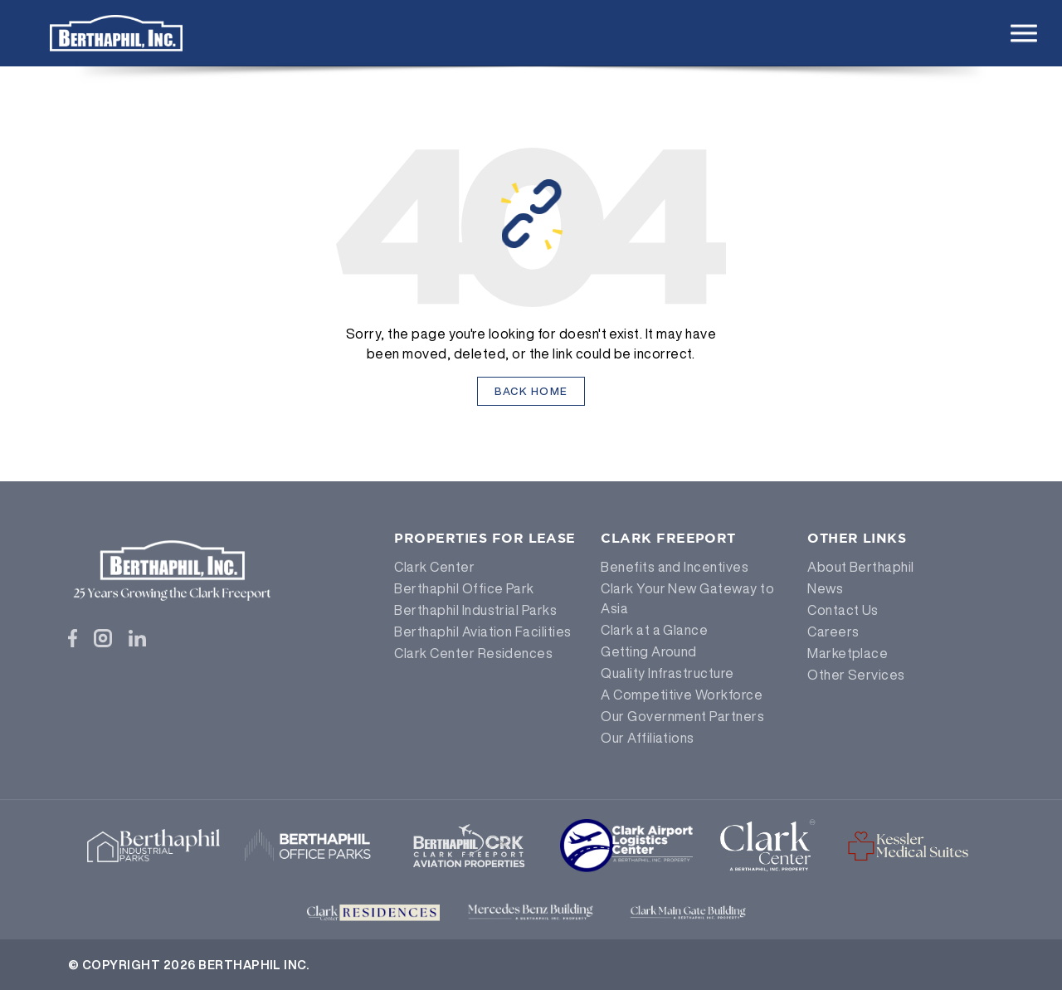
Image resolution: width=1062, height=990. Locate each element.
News (825, 588)
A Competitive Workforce (681, 694)
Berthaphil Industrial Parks (475, 610)
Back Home (531, 391)
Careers (833, 631)
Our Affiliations (647, 737)
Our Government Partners (682, 716)
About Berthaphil (860, 566)
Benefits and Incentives (674, 566)
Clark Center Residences (473, 653)
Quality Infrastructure (667, 673)
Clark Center (434, 566)
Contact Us (843, 610)
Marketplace (847, 653)
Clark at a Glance (654, 629)
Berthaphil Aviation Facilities (482, 631)
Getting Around (649, 651)
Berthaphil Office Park (464, 588)
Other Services (856, 674)
